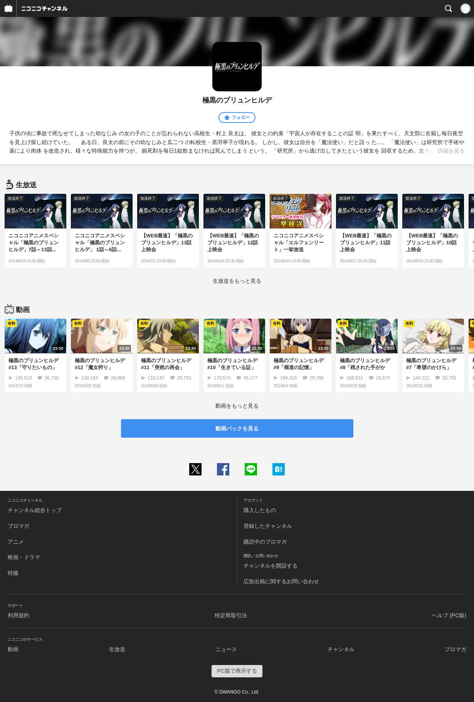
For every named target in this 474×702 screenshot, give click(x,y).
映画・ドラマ (24, 557)
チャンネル (341, 649)
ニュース (226, 649)
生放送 (117, 649)
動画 (13, 649)
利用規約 (18, 615)
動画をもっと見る (237, 406)
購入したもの (260, 510)
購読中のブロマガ (265, 542)
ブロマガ (18, 526)
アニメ (16, 542)
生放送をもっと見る (237, 281)
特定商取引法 (231, 615)
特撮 (13, 573)
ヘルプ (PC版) (449, 615)
